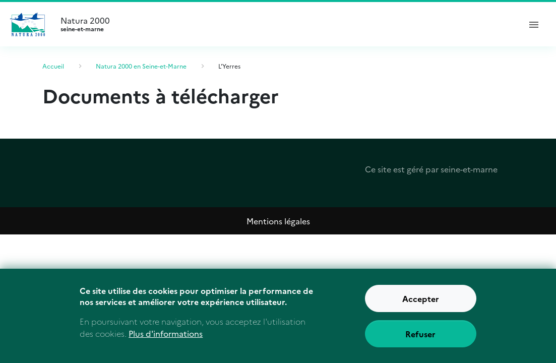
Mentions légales (278, 220)
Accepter (420, 303)
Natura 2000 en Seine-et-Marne (141, 66)
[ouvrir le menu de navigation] (534, 24)
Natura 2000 (286, 24)
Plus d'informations (166, 338)
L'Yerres (229, 66)
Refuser (420, 338)
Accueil (53, 66)
